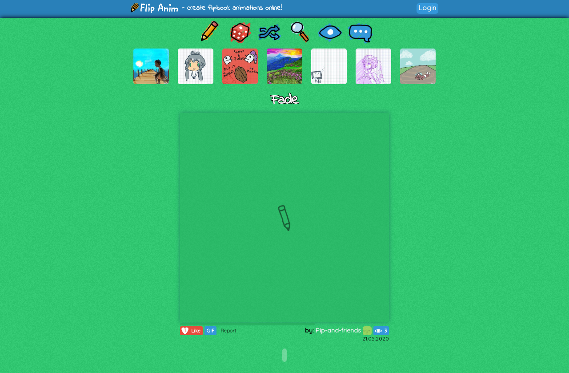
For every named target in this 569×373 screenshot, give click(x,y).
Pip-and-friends (344, 330)
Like (190, 330)
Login (427, 8)
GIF (210, 331)
